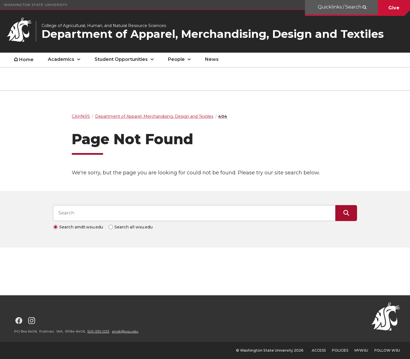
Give (393, 8)
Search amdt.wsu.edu (81, 227)
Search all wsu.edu (133, 227)
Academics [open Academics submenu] (61, 59)
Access (319, 350)
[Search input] (194, 213)
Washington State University (35, 5)
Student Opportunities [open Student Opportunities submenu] (121, 59)
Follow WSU (387, 350)
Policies (340, 350)
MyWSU (361, 350)
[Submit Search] (346, 213)
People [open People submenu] (176, 59)
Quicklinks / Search (340, 7)
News (212, 59)
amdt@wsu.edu (125, 331)
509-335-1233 (98, 331)
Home (26, 59)
